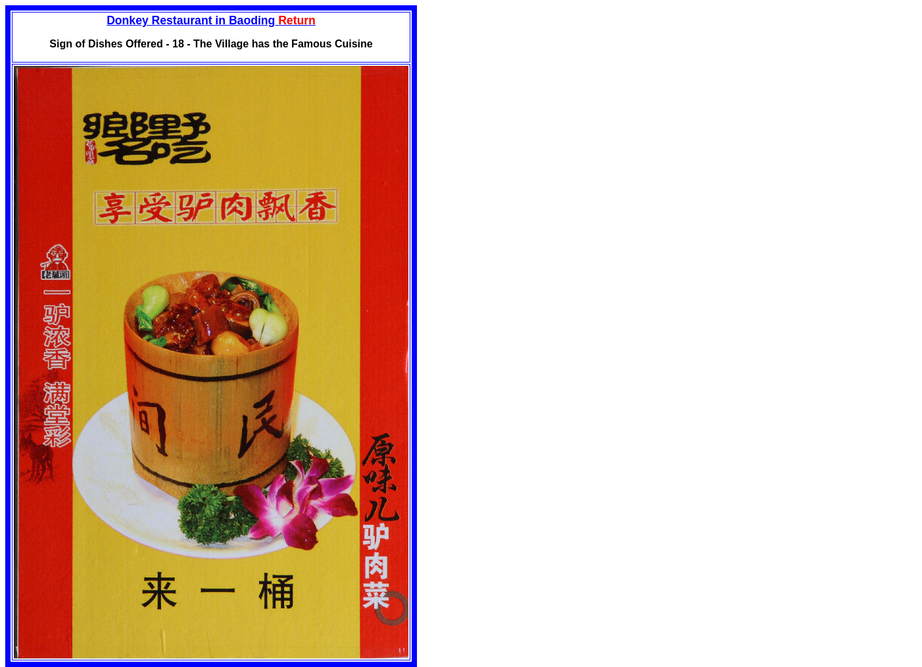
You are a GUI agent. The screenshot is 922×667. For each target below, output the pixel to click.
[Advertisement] (527, 97)
